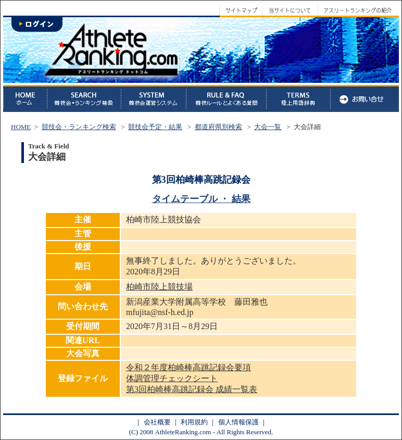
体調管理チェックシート (172, 378)
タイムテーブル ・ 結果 (201, 199)
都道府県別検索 (218, 127)
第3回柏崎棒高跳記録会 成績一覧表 (191, 389)
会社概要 (157, 422)
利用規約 (194, 422)
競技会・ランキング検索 (79, 127)
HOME (21, 127)
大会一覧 (267, 127)
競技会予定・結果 (155, 127)
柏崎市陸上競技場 (159, 286)
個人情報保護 (238, 422)
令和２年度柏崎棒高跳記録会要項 (188, 367)
